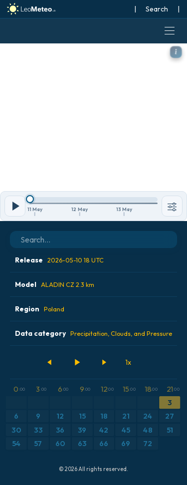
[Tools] (172, 206)
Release (59, 259)
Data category (93, 333)
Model (54, 284)
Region (39, 308)
